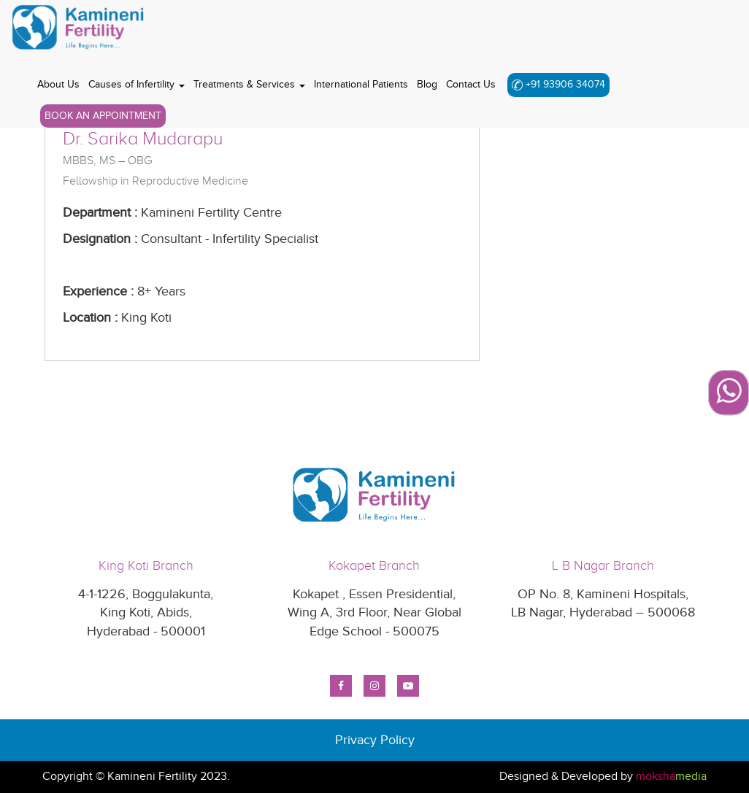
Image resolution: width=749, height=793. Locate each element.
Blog (427, 84)
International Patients (361, 84)
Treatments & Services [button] (249, 84)
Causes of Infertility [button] (136, 84)
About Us (58, 84)
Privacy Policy (375, 740)
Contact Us (471, 84)
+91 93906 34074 (558, 84)
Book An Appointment (103, 115)
